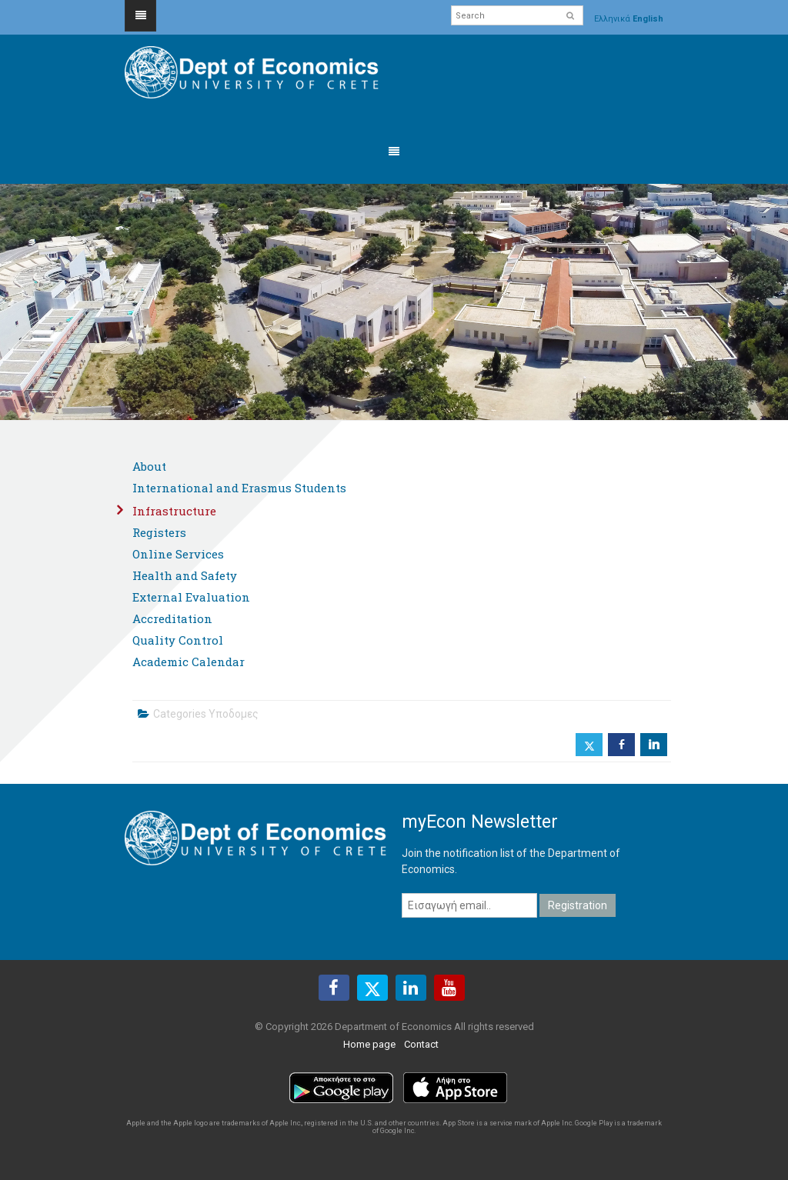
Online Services (178, 554)
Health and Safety (184, 575)
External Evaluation (191, 597)
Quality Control (177, 640)
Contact (421, 1044)
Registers (159, 532)
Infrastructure (174, 510)
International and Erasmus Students (239, 487)
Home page (369, 1044)
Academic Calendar (188, 661)
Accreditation (172, 618)
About (149, 466)
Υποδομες (234, 714)
